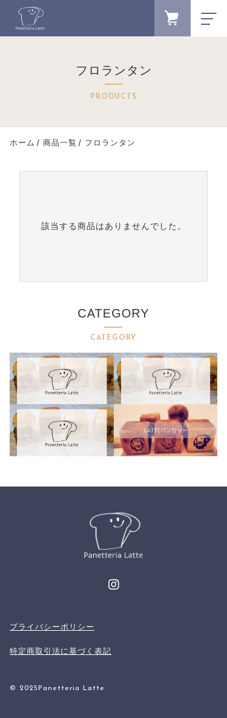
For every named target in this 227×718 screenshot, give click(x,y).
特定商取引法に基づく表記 (60, 651)
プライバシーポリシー (52, 626)
